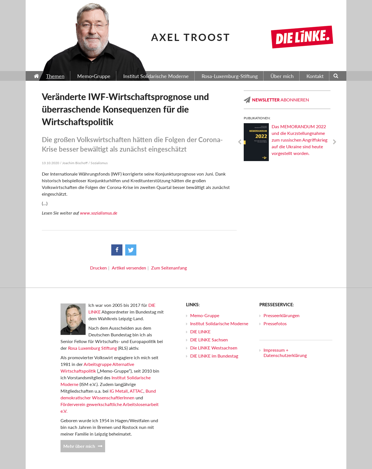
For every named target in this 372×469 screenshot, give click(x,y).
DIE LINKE (200, 331)
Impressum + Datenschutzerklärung (285, 352)
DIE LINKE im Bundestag (214, 355)
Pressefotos (275, 323)
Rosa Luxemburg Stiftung (92, 348)
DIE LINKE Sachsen (209, 339)
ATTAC (136, 390)
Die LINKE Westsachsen (213, 347)
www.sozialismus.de (98, 212)
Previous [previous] (239, 142)
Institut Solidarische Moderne (219, 323)
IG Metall (119, 390)
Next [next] (334, 142)
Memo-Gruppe (204, 315)
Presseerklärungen (281, 315)
